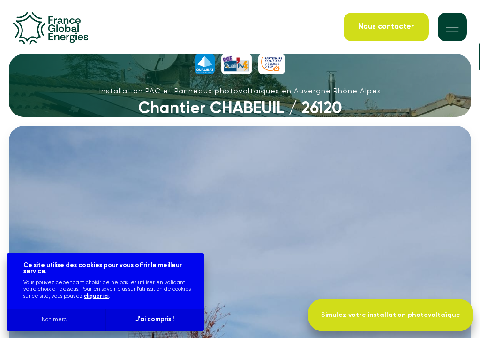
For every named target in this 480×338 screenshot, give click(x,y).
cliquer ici (96, 296)
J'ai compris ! (154, 319)
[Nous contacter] (386, 27)
